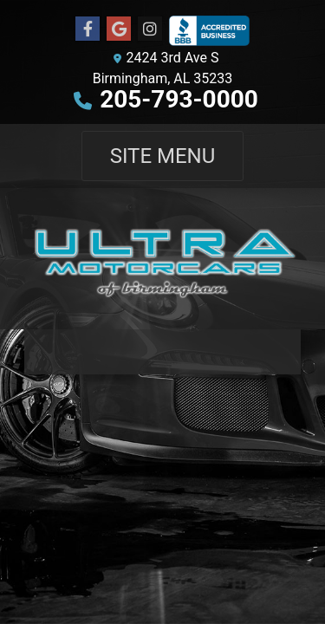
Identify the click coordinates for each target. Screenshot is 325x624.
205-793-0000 (179, 99)
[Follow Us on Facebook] (87, 29)
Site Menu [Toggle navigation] (163, 156)
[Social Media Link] (150, 29)
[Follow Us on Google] (119, 29)
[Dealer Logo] (162, 258)
